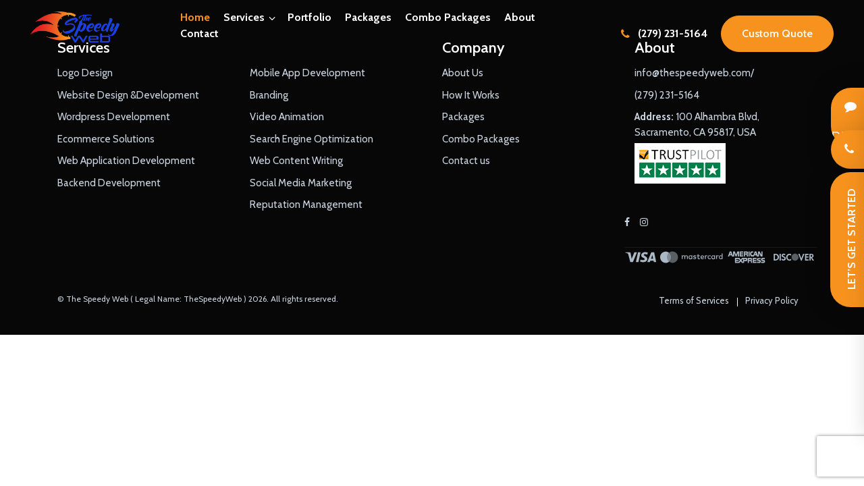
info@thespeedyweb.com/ (694, 73)
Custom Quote (777, 33)
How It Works (471, 95)
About (519, 17)
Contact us (466, 161)
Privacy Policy (772, 300)
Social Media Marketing (301, 183)
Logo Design (85, 73)
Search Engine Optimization (311, 139)
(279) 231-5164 (664, 33)
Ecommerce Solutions (106, 139)
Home (195, 17)
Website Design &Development (128, 95)
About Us (462, 73)
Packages (368, 17)
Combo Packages (448, 17)
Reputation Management (306, 204)
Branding (269, 95)
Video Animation (287, 117)
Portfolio (309, 17)
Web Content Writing (296, 161)
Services (244, 17)
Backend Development (109, 183)
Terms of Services (694, 300)
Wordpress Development (113, 117)
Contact (199, 33)
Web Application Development (126, 161)
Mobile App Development (307, 73)
